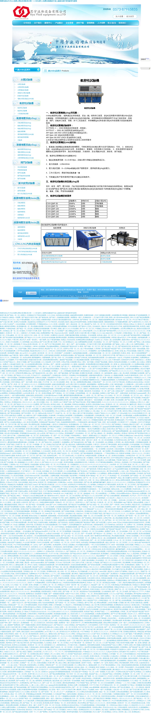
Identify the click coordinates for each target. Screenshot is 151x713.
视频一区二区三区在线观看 (93, 516)
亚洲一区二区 (142, 427)
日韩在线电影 (64, 554)
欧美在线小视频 (52, 623)
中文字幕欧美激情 (21, 360)
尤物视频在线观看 (63, 317)
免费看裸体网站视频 (84, 382)
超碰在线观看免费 (58, 384)
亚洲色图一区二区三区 (131, 395)
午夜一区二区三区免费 (114, 415)
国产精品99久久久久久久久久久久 (121, 371)
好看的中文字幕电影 (100, 618)
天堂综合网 (66, 562)
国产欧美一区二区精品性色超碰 (91, 587)
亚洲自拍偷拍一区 (46, 435)
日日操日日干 (131, 500)
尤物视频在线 (36, 458)
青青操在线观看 (107, 578)
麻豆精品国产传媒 (95, 422)
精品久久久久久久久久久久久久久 (129, 498)
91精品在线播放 (64, 620)
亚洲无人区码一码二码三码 (61, 451)
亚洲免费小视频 (13, 353)
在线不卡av (69, 594)
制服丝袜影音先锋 (35, 360)
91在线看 (22, 498)
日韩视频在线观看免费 (72, 371)
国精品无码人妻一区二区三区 (88, 576)
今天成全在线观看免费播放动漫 (35, 440)
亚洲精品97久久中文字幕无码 (46, 322)
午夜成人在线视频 (45, 580)
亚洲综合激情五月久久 (11, 654)
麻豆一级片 (50, 698)
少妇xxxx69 (39, 616)
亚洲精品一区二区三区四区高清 (122, 560)
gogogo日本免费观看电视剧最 (59, 672)
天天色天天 (26, 547)
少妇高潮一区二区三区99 (118, 464)
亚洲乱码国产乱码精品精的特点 (32, 509)
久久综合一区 (37, 369)
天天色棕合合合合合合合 (97, 471)
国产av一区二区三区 (87, 329)
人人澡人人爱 (32, 427)
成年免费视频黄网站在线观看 (48, 500)
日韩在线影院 (123, 707)
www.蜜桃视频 (94, 687)
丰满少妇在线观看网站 (135, 549)
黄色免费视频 (36, 591)
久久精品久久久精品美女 (95, 460)
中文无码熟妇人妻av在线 (107, 547)
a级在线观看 (126, 607)
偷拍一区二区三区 (136, 518)
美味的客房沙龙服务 (8, 533)
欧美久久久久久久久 (101, 632)
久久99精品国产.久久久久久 (93, 509)
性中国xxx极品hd (6, 391)
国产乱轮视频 (136, 398)
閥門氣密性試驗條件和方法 (51, 259)
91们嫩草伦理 (132, 404)
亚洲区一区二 (19, 400)
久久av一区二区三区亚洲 (122, 540)
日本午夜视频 (143, 660)
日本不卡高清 (104, 625)
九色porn (109, 652)
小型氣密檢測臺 (106, 262)
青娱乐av (58, 698)
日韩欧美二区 (99, 373)
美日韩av (46, 364)
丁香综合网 (22, 665)
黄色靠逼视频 (101, 580)
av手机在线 (17, 391)
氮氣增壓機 (21, 131)
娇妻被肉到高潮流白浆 (24, 489)
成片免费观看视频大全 (106, 351)
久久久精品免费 (28, 701)
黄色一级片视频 (88, 362)
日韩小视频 (100, 598)
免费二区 (43, 707)
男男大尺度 (134, 663)
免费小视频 (19, 562)
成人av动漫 (53, 620)
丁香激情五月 (6, 406)
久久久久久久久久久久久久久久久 (15, 583)
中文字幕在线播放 (135, 462)
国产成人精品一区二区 (109, 346)
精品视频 (96, 393)
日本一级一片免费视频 (19, 696)
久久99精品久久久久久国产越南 (121, 634)
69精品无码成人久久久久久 (124, 587)
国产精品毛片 (59, 625)
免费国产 (108, 531)
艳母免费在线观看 (93, 645)
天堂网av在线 (120, 672)
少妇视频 (48, 567)
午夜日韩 (15, 340)
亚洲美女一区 (132, 487)
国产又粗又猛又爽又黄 (21, 643)
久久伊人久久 (48, 652)
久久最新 (139, 391)
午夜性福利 (116, 360)
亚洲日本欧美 (95, 656)
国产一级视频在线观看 (57, 594)
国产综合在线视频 (34, 362)
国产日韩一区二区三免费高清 (114, 516)
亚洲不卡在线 (86, 663)
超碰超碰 (87, 493)
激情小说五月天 (18, 603)
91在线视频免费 (10, 351)
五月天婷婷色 (76, 440)
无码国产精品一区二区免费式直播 (55, 489)
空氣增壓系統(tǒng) (24, 123)
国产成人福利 (23, 424)
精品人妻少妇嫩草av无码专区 (128, 478)
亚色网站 (72, 375)
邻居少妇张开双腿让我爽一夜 (126, 643)
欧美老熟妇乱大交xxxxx (89, 371)
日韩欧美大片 (58, 518)
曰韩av (131, 324)
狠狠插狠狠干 (115, 406)
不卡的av (24, 344)
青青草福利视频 (72, 712)
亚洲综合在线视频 (23, 500)
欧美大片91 (29, 335)
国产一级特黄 (56, 364)
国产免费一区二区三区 (88, 649)
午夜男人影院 (57, 591)
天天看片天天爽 (32, 331)
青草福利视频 (121, 487)
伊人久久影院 (55, 654)
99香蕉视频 (77, 605)
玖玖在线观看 (73, 326)
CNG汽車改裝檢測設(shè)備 (27, 248)
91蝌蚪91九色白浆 (57, 335)
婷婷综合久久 (88, 654)
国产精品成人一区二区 (142, 698)
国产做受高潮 (91, 469)
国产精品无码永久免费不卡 (79, 554)
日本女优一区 (139, 449)
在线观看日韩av (76, 362)
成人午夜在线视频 (86, 349)
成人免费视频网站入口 (73, 520)
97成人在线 (118, 578)
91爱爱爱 (81, 609)
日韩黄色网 (97, 678)
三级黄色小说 (14, 464)
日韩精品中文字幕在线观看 (106, 484)
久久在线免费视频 (70, 471)
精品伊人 (111, 571)
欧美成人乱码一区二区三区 (25, 456)
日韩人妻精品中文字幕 (62, 478)
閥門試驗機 (21, 173)
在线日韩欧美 (130, 391)
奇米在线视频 (23, 482)
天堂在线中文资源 (50, 520)
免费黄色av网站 (103, 384)
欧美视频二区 (47, 471)
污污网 (128, 451)
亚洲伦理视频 (47, 393)
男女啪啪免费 (124, 663)
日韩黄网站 (124, 647)
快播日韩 (141, 351)
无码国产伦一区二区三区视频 (10, 516)
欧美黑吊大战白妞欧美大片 (131, 598)
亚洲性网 (63, 500)
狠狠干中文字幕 (32, 538)
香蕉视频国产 (70, 433)
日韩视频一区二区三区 (128, 656)
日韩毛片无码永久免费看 (36, 587)
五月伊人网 (54, 598)
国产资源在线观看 (141, 587)
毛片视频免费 (83, 571)
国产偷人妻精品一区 (98, 433)
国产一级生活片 (14, 623)
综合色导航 (112, 618)
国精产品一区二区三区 (70, 656)
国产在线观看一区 (86, 638)
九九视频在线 (129, 384)
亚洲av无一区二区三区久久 (65, 502)
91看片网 (51, 663)
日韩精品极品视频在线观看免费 (46, 701)
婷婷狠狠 (17, 344)
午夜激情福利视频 (47, 389)
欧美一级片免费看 (104, 451)
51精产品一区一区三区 (64, 413)
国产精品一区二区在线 (25, 329)
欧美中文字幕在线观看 (140, 620)
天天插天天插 (72, 645)
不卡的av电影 (122, 413)
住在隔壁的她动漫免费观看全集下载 (68, 507)
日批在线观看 (119, 449)
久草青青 (117, 442)
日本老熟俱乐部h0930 (114, 324)
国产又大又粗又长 (59, 580)
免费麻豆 (75, 380)
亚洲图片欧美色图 (86, 373)
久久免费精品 (102, 473)
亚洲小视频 (81, 429)
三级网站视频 (55, 476)
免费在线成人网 (16, 703)
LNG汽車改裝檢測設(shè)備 (27, 251)
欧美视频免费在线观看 (97, 357)
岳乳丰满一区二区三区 (11, 540)
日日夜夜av (105, 634)
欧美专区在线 (88, 525)
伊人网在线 (140, 687)
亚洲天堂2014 (143, 487)
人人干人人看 (55, 574)
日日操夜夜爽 (86, 386)
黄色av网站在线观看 (110, 623)
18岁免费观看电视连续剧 (73, 652)
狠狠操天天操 (8, 366)
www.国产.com (51, 505)
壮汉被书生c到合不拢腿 (57, 712)
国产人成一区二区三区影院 (52, 683)
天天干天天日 (106, 424)
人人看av (46, 660)
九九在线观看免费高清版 (33, 364)
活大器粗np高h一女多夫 (114, 357)
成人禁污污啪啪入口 (85, 411)
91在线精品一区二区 (101, 342)
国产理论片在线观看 (76, 400)
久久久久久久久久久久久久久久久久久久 (131, 331)
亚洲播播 (139, 685)
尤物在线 (128, 558)
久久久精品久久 (89, 598)
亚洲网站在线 (51, 571)
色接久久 (147, 569)
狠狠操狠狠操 (109, 322)
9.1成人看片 (110, 672)
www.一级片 (99, 689)
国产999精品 (116, 424)
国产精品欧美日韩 (124, 346)
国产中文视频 (66, 386)
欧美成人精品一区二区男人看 (14, 694)
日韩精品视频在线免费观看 (85, 438)
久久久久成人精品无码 (105, 333)
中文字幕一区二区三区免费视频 (60, 531)
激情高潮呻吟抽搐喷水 (130, 507)
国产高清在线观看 (70, 609)
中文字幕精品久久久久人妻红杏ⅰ (104, 487)
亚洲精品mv (69, 342)
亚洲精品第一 (88, 317)
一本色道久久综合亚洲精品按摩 (32, 496)
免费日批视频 (40, 400)
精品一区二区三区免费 (107, 692)
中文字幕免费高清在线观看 (68, 701)
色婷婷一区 (24, 540)
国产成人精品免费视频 (11, 538)
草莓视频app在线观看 (34, 694)
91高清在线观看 (63, 516)
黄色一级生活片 (87, 440)
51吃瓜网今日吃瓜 (94, 578)
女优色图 (75, 649)
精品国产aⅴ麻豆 (38, 567)
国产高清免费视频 (44, 569)
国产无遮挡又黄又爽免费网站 (24, 667)
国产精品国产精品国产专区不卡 (117, 529)
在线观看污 (68, 353)
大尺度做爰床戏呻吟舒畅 (29, 569)
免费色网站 (53, 522)
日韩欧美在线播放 (34, 696)
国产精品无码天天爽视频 (102, 698)
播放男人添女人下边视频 (85, 689)
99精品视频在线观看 (47, 502)
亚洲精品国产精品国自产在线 (49, 422)
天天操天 (84, 467)
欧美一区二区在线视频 (120, 531)
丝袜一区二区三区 (24, 409)
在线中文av (45, 696)
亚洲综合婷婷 (104, 386)
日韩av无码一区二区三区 (82, 549)
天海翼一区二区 (28, 487)
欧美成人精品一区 (57, 404)
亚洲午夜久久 (80, 502)
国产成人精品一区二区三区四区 (98, 505)
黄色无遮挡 (25, 632)
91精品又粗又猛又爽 (54, 444)
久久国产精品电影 (108, 643)
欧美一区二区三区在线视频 (103, 440)
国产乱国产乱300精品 (134, 672)
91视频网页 (93, 351)
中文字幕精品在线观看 (61, 467)
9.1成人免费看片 (46, 518)
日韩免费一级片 (32, 669)
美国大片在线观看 (12, 342)
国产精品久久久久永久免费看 (54, 398)
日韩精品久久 (141, 701)
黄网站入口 (88, 636)
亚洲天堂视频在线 (21, 574)
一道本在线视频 (11, 378)
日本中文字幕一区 (20, 576)
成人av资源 (41, 433)
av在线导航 (38, 652)
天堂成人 (89, 698)
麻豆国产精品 (89, 640)
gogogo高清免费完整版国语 (113, 427)
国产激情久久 (40, 533)
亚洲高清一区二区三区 (94, 643)
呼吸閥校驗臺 (22, 170)
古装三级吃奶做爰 (116, 384)
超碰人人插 (118, 373)
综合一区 (49, 402)
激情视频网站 (142, 678)
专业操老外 (96, 326)
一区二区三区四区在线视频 (60, 600)
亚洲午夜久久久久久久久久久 (38, 674)
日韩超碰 (133, 422)
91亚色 (131, 609)
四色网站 (71, 438)
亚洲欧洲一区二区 (104, 456)
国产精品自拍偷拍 (31, 603)
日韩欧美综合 (63, 424)
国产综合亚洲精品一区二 (126, 687)
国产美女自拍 (45, 404)
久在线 (76, 594)
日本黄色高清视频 (10, 616)
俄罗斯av (9, 643)
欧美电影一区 (58, 533)
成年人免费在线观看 (25, 609)
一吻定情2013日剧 (108, 678)
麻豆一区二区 (54, 676)
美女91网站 (82, 703)
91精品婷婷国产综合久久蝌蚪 (111, 645)
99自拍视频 (64, 476)
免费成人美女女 (97, 538)
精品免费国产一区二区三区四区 (107, 556)
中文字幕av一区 (131, 420)
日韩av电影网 (88, 331)
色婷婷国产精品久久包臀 (95, 398)
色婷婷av (110, 580)
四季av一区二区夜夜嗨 (135, 525)
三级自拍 (107, 375)
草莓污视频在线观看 (94, 402)
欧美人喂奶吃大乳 (93, 596)
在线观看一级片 (64, 324)
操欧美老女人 (140, 360)
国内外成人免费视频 (139, 493)
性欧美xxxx (68, 556)
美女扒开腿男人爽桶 (45, 605)
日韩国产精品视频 (101, 362)
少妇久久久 (87, 420)
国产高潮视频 (50, 562)
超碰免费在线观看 (76, 315)
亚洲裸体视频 (78, 636)
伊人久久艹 (61, 692)
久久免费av (147, 672)
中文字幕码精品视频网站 (104, 462)
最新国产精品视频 (66, 360)
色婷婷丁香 (108, 629)
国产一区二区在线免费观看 (114, 627)
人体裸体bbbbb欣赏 (13, 471)
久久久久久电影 (77, 509)
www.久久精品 (72, 710)
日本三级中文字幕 (9, 435)
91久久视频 (131, 683)
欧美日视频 (130, 545)
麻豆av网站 (48, 545)
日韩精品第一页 (16, 357)
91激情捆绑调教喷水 (84, 427)
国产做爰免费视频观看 (121, 431)
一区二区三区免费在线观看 (120, 596)
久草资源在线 (57, 547)
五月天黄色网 (58, 471)
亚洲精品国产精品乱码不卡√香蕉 (72, 346)
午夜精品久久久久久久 (8, 320)
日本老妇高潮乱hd (69, 429)
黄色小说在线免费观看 (46, 603)
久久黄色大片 (140, 324)
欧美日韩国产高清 (35, 491)
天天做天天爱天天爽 (101, 317)
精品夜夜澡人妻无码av (109, 687)
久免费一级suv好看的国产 (108, 478)
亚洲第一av (82, 500)
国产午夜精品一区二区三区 (60, 542)
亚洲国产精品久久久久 (106, 467)
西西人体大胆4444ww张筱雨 (119, 317)
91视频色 (90, 458)
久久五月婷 (118, 629)
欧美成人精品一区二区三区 (107, 335)
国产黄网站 (44, 712)
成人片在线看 (40, 480)
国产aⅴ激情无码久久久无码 (138, 322)
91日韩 (122, 473)
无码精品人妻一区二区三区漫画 (14, 331)
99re (132, 567)
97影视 (58, 509)
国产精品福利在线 (77, 442)
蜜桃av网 (18, 547)
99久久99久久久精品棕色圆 (52, 406)
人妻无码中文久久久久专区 (17, 596)
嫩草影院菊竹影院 (36, 355)
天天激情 (32, 333)
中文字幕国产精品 (96, 513)
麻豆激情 (138, 567)
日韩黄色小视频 (66, 669)
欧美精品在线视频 (62, 315)
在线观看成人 (103, 493)
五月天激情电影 (100, 498)
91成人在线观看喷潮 (24, 460)
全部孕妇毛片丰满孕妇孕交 (77, 484)
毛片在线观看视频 (85, 712)
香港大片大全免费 (144, 404)
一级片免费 (42, 340)
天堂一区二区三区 (135, 531)
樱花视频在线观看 (10, 505)
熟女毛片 (23, 340)
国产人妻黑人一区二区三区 (43, 478)
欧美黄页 (35, 547)
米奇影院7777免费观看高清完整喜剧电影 (39, 589)
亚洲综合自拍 (107, 431)
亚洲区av (44, 672)
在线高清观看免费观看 (79, 565)
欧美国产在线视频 (78, 451)
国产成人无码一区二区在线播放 (63, 357)
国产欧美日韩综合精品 (22, 558)
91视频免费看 (40, 583)
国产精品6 (29, 478)
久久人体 (55, 632)
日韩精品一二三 (121, 683)
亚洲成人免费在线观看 (78, 578)
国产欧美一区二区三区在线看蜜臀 (134, 578)
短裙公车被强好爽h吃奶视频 (27, 689)
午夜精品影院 (83, 422)
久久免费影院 (126, 511)
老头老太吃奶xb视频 (11, 433)
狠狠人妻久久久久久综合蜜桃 (68, 329)
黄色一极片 (33, 705)
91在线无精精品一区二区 (141, 562)
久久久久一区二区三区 (129, 406)
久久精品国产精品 (106, 674)
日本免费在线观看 (83, 447)
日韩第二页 (124, 611)
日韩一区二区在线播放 (35, 386)
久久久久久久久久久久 (138, 625)
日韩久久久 (141, 402)
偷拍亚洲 (88, 391)
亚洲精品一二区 (57, 371)
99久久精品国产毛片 (90, 600)
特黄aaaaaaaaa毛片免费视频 (23, 660)
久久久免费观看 (126, 489)
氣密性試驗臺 (105, 256)
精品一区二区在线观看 (23, 520)
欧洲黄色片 (115, 574)
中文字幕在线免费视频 (22, 545)
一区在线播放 (26, 531)
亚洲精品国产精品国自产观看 (84, 522)
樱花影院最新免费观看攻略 (73, 395)
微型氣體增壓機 (23, 137)
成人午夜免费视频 (23, 320)
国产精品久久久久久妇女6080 (92, 496)
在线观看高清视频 (46, 418)
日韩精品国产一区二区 (15, 605)
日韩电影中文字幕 (57, 498)
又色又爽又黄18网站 (18, 669)
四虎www (30, 616)
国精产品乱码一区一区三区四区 (68, 453)
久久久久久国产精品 (116, 594)
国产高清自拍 (82, 471)
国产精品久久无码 (85, 326)
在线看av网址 (27, 391)
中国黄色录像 (114, 576)
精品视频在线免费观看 (123, 467)
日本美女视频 (107, 694)
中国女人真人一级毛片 (35, 420)
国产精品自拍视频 (36, 643)
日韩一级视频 (100, 672)
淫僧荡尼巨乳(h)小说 (74, 660)
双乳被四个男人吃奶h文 (127, 652)
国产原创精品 (87, 518)
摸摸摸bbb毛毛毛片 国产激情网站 (71, 598)
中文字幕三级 (95, 696)
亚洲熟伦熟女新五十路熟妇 (40, 654)
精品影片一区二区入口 (109, 435)
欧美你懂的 (127, 620)
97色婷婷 (127, 357)
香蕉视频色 (129, 594)
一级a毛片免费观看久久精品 (96, 429)
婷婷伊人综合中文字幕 (39, 549)
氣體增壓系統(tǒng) (26, 118)
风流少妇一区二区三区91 (20, 493)
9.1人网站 (78, 665)
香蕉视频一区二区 (37, 511)
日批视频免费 (89, 415)
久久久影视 (7, 502)
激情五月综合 (52, 649)
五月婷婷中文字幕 (137, 710)
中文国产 (38, 660)
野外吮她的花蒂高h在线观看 (53, 556)
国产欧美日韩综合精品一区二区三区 (73, 607)
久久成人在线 (12, 665)
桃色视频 (68, 404)
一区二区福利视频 (103, 489)
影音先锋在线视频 (32, 429)
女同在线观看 (14, 369)
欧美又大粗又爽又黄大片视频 (85, 333)
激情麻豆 (29, 656)
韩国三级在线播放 (88, 560)
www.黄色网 (93, 467)
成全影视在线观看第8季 (132, 627)
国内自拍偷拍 (97, 518)
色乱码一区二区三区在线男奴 (70, 496)
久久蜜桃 (74, 364)
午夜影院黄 (74, 616)
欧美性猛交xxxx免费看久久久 (28, 418)
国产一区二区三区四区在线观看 (101, 540)
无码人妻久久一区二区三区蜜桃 (49, 366)
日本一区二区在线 (78, 698)
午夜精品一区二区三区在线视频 (93, 507)
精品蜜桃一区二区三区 (23, 451)
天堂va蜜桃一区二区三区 (15, 335)
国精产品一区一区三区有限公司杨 (127, 589)
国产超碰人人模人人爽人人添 (123, 344)
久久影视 (140, 389)
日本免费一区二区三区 (33, 406)
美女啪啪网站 (122, 660)
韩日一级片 (66, 344)
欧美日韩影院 (9, 634)
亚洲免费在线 (43, 427)
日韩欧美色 (79, 511)
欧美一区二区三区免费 (46, 507)
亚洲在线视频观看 (122, 681)
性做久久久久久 (134, 571)
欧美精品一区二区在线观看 (119, 476)
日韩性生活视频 (41, 378)
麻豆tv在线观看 (123, 444)
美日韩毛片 (128, 538)
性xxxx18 (140, 527)
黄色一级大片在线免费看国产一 (138, 353)
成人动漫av (141, 362)
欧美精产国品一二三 (102, 611)
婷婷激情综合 (62, 645)
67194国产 (95, 660)
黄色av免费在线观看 (123, 480)
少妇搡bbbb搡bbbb (139, 540)
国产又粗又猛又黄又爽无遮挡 (93, 629)
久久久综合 (51, 315)
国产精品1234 (47, 442)
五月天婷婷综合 (110, 525)
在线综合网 (4, 565)
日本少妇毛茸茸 (41, 667)
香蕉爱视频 (36, 451)
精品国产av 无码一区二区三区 (95, 324)
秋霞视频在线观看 (60, 614)
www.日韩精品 (70, 625)
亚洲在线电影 (78, 482)
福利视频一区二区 (95, 378)
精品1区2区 (136, 505)
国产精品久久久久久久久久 (126, 355)
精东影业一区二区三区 (8, 620)
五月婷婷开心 (79, 647)
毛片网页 (54, 329)
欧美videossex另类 (62, 458)
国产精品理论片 (81, 625)
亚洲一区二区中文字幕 (9, 424)
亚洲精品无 (24, 705)
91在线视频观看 (82, 375)
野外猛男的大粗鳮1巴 (141, 594)
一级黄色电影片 (76, 366)
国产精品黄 (98, 418)
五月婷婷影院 (106, 591)
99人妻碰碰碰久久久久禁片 (24, 462)
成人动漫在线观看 (136, 431)
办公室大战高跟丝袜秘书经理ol (60, 687)
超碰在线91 (30, 395)
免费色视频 (18, 701)
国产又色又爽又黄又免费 (49, 342)
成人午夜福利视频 (53, 340)
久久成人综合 (94, 571)
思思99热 (136, 554)
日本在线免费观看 (47, 458)
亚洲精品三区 (97, 427)
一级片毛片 (61, 513)
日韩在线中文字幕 (139, 411)
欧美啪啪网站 (9, 520)
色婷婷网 (82, 398)
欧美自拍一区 (36, 692)
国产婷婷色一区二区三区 (89, 320)
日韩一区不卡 (12, 418)
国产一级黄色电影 (122, 393)
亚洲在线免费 (61, 351)
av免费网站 (4, 393)
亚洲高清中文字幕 (127, 360)
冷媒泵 (20, 239)
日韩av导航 (65, 362)
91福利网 (52, 415)
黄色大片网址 (20, 649)
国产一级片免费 (27, 382)
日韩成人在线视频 (125, 556)
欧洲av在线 (136, 605)
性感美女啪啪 (43, 522)
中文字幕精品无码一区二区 (109, 685)
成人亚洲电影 (31, 649)
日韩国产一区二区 (123, 447)
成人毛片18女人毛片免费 (135, 429)
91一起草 (104, 663)
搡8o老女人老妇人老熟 (55, 627)
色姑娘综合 (32, 322)
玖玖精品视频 (22, 614)
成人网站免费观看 (100, 603)
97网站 (120, 435)
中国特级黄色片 (32, 620)
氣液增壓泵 (21, 230)
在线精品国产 (47, 375)
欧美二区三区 (133, 464)
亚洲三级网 (114, 658)
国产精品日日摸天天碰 (30, 317)
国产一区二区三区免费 (138, 460)
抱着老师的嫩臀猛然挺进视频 (28, 518)
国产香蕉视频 (11, 640)
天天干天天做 (54, 554)
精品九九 (69, 529)
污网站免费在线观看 (10, 554)
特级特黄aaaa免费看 (45, 614)
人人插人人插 (68, 378)
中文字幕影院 (25, 464)
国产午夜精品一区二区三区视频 (63, 393)
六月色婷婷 (118, 333)
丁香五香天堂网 (19, 527)
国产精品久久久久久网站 (87, 527)
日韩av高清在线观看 (139, 467)
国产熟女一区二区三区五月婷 (115, 520)
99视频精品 (126, 710)
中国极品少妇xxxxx (102, 329)
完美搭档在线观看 (76, 611)
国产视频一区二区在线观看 (94, 442)
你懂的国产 (66, 509)
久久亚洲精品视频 (65, 658)
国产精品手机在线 (79, 402)
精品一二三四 (119, 558)
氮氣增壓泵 (21, 209)
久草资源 (56, 607)
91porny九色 (59, 333)
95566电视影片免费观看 (18, 480)
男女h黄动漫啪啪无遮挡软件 (27, 629)
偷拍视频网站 (92, 384)
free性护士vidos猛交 (107, 389)
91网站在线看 (63, 505)
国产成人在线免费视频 (124, 600)
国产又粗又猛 (91, 502)
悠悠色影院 (39, 395)
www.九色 (50, 707)
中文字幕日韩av (44, 574)
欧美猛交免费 (104, 406)
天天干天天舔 (94, 685)
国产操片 (52, 317)
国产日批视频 (9, 462)
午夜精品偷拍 (34, 647)
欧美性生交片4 (65, 632)
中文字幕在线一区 (63, 464)
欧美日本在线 (8, 545)
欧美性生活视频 (22, 640)
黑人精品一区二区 (99, 411)
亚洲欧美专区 (100, 681)
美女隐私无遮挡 (64, 322)
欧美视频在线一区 (23, 326)
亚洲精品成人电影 (91, 511)
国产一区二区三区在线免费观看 (137, 694)
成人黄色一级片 (52, 373)
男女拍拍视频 (138, 569)
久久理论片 (37, 460)
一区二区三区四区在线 (66, 456)
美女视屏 (126, 373)
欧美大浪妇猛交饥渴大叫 (73, 629)
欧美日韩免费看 (32, 422)
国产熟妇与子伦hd (100, 607)
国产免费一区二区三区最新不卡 (96, 676)
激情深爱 (120, 538)
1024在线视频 (140, 609)
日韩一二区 (7, 536)
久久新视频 (92, 484)
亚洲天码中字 (76, 623)
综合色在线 (71, 340)
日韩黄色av (131, 482)
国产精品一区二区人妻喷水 (16, 315)
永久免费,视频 (110, 460)
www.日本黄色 (126, 505)
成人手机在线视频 (130, 351)
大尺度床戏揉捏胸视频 (22, 511)
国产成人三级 (41, 456)
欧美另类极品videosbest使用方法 (136, 491)
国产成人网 (52, 453)
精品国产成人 (94, 674)
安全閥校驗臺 (22, 167)
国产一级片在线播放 (78, 344)
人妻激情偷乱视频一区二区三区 (100, 353)
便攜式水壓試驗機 (24, 93)
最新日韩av (126, 340)
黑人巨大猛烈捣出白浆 (78, 458)
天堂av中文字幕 (63, 469)
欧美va (116, 652)
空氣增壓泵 (21, 203)
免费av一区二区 (141, 565)
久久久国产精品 (6, 386)
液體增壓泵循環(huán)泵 (26, 222)
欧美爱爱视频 (134, 469)
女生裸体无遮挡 (91, 451)
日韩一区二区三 (142, 674)
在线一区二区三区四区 (42, 335)
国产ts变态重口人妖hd (104, 438)
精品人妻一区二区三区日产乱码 (104, 636)
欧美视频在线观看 (77, 676)
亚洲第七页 (83, 480)
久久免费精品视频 (138, 364)
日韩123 (24, 411)
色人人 (129, 554)
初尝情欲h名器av (24, 513)
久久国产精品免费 (12, 600)
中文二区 (61, 342)
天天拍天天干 (44, 669)
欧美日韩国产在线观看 (47, 538)
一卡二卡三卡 (58, 652)
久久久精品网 (46, 362)
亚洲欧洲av (62, 482)
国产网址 (137, 342)
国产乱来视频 (30, 533)
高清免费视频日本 (75, 525)
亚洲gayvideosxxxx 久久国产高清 (88, 634)
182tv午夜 (29, 525)
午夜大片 (64, 438)
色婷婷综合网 (52, 456)
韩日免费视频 (20, 429)
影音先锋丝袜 (72, 703)
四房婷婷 (146, 391)
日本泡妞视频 (135, 444)
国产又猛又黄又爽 (6, 322)
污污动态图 (105, 656)
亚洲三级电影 (143, 643)
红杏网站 (41, 665)
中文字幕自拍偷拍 (134, 551)
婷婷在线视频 (45, 647)
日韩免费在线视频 (20, 427)
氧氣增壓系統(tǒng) (24, 128)
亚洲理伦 (82, 473)
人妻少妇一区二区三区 (121, 689)
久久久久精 (72, 489)
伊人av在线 (58, 418)
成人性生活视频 (39, 402)
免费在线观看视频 (6, 701)
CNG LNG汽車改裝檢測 (28, 244)
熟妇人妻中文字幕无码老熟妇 (83, 413)
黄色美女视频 (110, 398)
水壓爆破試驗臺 (23, 90)
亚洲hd (124, 433)
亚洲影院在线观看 (44, 384)
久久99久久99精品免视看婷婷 (85, 580)
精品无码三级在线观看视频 (101, 569)
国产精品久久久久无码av (55, 433)
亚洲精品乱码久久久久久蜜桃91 (90, 710)
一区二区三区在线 (113, 511)
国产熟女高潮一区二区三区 (72, 389)
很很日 (111, 362)
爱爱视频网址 (36, 357)
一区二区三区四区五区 (38, 623)
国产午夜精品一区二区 (86, 672)
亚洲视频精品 (43, 689)
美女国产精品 (33, 522)
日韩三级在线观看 (10, 513)
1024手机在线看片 (94, 431)
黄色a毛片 (38, 576)
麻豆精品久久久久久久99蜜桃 (123, 669)
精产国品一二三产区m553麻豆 (32, 398)
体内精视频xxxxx (136, 366)
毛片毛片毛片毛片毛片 (86, 627)
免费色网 (11, 420)
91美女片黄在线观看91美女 (62, 320)
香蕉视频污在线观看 (137, 373)
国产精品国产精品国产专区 (111, 349)
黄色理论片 (62, 660)
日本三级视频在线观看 (103, 315)
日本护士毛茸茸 (113, 676)
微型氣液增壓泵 (23, 233)
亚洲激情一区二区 (129, 674)
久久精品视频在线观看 (82, 360)
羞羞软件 (51, 549)
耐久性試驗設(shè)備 (25, 194)
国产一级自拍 (61, 460)
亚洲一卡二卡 (34, 712)
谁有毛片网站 (127, 411)
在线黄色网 (116, 353)
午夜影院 (91, 462)
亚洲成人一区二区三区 (115, 533)
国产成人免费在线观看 (12, 411)
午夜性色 (130, 433)
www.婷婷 (103, 571)
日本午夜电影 (132, 337)
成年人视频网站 (70, 498)
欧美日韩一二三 (21, 420)
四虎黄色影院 (46, 591)
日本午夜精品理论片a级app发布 (122, 458)
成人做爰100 (28, 415)
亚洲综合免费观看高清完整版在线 (38, 498)
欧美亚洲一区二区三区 (124, 320)
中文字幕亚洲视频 (87, 658)
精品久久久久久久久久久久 (116, 482)
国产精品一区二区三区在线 (32, 703)
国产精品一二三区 (134, 440)
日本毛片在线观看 (92, 609)
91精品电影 (76, 531)
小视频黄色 (82, 645)
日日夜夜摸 (38, 525)
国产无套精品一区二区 (117, 342)
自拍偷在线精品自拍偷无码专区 (133, 522)
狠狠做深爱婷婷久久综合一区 (50, 678)
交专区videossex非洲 (32, 476)
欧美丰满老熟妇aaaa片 (45, 625)
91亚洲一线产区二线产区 (120, 366)
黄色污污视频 (22, 362)
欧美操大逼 (75, 632)
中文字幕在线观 (144, 676)
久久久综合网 (84, 656)
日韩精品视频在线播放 (118, 554)
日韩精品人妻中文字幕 (85, 603)
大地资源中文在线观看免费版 (100, 337)
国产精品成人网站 (14, 496)
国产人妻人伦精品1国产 (116, 391)
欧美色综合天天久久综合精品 (39, 449)
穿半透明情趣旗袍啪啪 (16, 431)
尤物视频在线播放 (77, 620)
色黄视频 (6, 509)
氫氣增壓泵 (21, 206)
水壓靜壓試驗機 (23, 87)
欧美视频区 (105, 554)
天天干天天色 (142, 496)
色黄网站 (31, 576)
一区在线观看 (77, 420)
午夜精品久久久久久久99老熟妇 (20, 346)
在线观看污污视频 (130, 427)
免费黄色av (30, 594)
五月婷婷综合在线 (120, 440)
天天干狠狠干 (63, 525)
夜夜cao (74, 571)
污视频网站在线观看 (68, 696)
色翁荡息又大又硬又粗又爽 (100, 366)
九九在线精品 (128, 378)
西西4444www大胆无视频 (35, 560)
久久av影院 (33, 353)
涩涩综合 (117, 462)
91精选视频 (129, 449)
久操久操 (88, 562)
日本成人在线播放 (68, 545)
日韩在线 (46, 576)
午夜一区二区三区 (72, 540)
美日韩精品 (86, 605)
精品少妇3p (33, 482)
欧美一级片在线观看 (140, 616)
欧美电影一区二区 (42, 447)
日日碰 (98, 701)
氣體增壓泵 (21, 212)
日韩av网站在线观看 (22, 678)
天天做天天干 (36, 375)
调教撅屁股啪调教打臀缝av (79, 567)
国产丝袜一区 (25, 654)
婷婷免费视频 (108, 587)
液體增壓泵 (21, 227)
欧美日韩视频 (112, 703)
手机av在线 (134, 471)
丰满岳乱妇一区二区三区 (69, 369)
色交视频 (35, 409)
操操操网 (81, 364)
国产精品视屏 (5, 598)
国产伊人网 (146, 574)
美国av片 (74, 576)
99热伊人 (115, 698)
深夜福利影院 (99, 525)
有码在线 (123, 404)
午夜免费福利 (138, 634)
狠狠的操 (132, 315)
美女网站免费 (117, 620)
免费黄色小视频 (115, 710)
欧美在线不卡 (137, 346)
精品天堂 (79, 640)
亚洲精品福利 (120, 420)
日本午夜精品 (59, 527)
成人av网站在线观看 (131, 533)
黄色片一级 (5, 480)
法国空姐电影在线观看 (52, 355)
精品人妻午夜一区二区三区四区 (117, 542)
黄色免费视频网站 (99, 638)
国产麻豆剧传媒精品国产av (42, 391)
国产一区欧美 (73, 480)
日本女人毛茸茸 (118, 712)
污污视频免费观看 (121, 322)
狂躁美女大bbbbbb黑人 (63, 549)
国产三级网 (16, 632)
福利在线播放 (72, 694)
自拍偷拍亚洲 (95, 554)
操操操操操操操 (87, 449)
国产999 (138, 574)
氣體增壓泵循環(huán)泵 (26, 198)
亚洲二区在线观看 (117, 400)
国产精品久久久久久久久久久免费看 (26, 404)
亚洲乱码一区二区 (112, 404)
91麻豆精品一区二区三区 (74, 493)
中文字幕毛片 (26, 471)
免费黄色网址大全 (137, 480)
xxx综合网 (26, 393)
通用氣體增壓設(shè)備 (26, 134)
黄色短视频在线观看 (101, 594)
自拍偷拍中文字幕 (141, 560)
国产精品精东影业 (70, 409)
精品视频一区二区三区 (94, 355)
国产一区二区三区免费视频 (22, 676)
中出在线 (48, 326)
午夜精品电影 (11, 329)
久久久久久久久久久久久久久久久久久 (115, 402)
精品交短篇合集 (29, 447)
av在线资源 (66, 364)
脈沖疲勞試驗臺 (26, 183)
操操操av (81, 694)
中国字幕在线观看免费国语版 (117, 551)
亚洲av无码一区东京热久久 (55, 551)
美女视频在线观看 (37, 326)
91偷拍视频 (126, 567)
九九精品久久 (85, 585)
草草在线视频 (47, 694)
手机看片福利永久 (122, 460)
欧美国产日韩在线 (81, 357)
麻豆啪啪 (25, 516)
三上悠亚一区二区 (90, 395)
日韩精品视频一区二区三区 (20, 598)
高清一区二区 (19, 384)
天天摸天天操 (34, 640)
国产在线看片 (56, 576)
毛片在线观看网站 (48, 411)
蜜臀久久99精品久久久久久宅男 (46, 578)
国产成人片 (65, 366)
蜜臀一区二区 (121, 418)
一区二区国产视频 (20, 349)
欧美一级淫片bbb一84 (46, 331)
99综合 (125, 324)
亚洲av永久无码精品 (101, 654)
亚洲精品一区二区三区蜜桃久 (14, 478)
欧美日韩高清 (83, 409)
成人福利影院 (37, 681)
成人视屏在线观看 (128, 442)
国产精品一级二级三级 (60, 567)
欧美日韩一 (48, 540)
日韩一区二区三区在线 (53, 705)
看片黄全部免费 (112, 471)
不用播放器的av (43, 324)
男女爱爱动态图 (34, 424)
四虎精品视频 (46, 424)
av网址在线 (24, 685)
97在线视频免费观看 (84, 707)
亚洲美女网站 (97, 707)
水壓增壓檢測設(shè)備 (26, 158)
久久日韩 (98, 658)
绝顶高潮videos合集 (138, 703)
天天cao (58, 562)
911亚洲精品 (107, 712)
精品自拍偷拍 (141, 355)
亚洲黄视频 (4, 487)
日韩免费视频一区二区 (84, 393)
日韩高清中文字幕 (116, 632)
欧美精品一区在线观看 (88, 335)
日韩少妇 (52, 351)
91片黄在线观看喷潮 (50, 525)
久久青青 (129, 342)
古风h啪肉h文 (22, 707)
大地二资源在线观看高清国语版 (128, 665)
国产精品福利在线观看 (20, 712)
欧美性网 (3, 596)
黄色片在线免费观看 (123, 398)
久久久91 (100, 527)
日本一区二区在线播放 (105, 491)
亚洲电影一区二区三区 (59, 449)
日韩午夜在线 (84, 616)
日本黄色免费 (21, 580)
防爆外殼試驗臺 (23, 96)
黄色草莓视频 (52, 596)
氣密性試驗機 (105, 259)
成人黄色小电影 (67, 431)
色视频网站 (66, 442)
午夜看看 (82, 476)
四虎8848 (85, 589)
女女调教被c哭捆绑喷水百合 (90, 380)
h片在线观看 (118, 491)
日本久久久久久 (137, 453)
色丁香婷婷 (117, 567)
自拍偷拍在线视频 (6, 576)
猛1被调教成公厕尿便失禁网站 (118, 640)
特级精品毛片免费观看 (16, 484)
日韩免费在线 (100, 415)
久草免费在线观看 (35, 493)
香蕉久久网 (102, 511)
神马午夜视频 (16, 398)
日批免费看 (45, 476)
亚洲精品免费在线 (129, 632)
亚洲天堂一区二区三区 (72, 533)
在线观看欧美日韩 (80, 462)
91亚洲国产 (59, 353)
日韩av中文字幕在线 (7, 678)
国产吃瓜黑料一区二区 (29, 413)
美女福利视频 (131, 473)
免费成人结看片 (32, 507)
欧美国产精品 (89, 611)
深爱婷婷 (12, 500)
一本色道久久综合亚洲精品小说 (36, 431)
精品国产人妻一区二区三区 (100, 585)
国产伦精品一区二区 (19, 636)
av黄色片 (49, 533)
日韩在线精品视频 (64, 649)
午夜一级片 (92, 491)
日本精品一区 (40, 467)
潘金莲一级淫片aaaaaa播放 (34, 562)
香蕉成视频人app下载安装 (9, 355)
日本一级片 (117, 507)
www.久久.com (44, 469)
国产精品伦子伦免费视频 (77, 505)
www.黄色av (34, 342)
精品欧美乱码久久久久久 (39, 351)
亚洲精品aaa (128, 435)
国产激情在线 (44, 317)
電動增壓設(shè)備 (24, 152)
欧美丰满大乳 (133, 707)
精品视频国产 (141, 629)
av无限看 (136, 386)
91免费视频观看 (50, 509)
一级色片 (84, 435)
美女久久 (38, 462)
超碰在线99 (146, 596)
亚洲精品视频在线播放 (70, 473)
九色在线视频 (20, 324)
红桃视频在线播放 (114, 607)
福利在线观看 (133, 658)
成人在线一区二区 (63, 571)
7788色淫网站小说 (111, 453)
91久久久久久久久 (126, 698)
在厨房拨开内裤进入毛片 (89, 406)
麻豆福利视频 (131, 389)
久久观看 (106, 400)
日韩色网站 (58, 389)
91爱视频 (108, 689)
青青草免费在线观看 (114, 638)
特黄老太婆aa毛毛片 (119, 337)
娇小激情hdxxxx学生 (52, 496)
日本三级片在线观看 (35, 438)
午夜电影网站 (76, 435)
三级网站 (57, 438)
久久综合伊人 (111, 498)
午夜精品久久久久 (140, 378)
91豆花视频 (123, 658)
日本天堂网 (56, 362)
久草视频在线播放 (120, 580)
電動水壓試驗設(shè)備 (26, 99)
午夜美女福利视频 (54, 431)
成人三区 (128, 712)
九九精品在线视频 (46, 409)
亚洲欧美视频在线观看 (95, 322)
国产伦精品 (66, 418)
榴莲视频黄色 (131, 527)
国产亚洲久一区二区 (133, 516)
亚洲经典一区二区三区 (95, 500)
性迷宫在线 (137, 489)
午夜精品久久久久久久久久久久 (94, 652)
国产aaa (101, 395)
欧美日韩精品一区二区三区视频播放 (25, 453)
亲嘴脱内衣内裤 (52, 380)
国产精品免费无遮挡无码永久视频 (16, 647)
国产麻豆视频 (74, 373)
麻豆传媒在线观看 (74, 663)
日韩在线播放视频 (12, 569)
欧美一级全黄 (32, 340)
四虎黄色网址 (32, 665)
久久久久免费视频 (45, 547)
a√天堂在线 (147, 531)
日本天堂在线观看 (136, 380)
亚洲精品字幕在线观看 (53, 511)
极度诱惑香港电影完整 (131, 326)
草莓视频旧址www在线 (28, 433)
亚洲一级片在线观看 (109, 422)
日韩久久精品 (75, 467)
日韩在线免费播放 (122, 692)
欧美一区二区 (36, 393)
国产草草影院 (131, 418)
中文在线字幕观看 (29, 542)
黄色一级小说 (71, 382)
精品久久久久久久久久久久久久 (25, 551)
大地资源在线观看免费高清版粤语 (74, 583)
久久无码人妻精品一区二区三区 (131, 438)
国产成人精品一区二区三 (134, 400)
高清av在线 (21, 710)
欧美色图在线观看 (91, 692)
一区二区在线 (37, 471)
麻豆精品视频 (110, 409)
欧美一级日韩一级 (73, 585)
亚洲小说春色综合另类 (62, 560)
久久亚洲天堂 (80, 456)
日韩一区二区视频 (110, 500)
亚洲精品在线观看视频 (42, 329)
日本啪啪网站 (103, 371)
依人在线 (6, 585)
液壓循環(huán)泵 (24, 236)
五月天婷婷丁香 (32, 580)
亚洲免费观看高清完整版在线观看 (98, 364)
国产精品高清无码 (117, 369)
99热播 (146, 389)
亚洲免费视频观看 (129, 629)
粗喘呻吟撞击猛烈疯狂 (70, 491)
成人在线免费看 (115, 340)
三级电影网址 (56, 487)
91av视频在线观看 (82, 545)
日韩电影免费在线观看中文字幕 (113, 565)
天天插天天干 (10, 580)
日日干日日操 (54, 447)
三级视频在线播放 (119, 694)
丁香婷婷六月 (8, 525)
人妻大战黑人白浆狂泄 (142, 384)
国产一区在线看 (87, 533)
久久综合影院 (46, 451)
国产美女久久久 (36, 683)
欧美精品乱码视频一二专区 (112, 583)
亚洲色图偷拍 (130, 565)
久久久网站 (81, 692)
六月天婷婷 (46, 656)
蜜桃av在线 (53, 634)
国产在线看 (77, 678)
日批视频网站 (78, 415)
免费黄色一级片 (76, 317)
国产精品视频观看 (87, 453)
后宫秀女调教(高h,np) (128, 329)
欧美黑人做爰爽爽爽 (35, 529)
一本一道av (19, 440)
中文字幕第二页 (77, 418)
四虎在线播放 (42, 663)
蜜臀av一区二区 (6, 698)
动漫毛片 (11, 611)
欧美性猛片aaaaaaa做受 (138, 393)
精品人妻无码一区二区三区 (129, 576)
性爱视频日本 (71, 692)
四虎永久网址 (133, 660)
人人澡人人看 (42, 649)
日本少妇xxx (24, 658)
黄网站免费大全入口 (107, 480)
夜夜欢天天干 (76, 560)
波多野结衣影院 (21, 438)
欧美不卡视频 (72, 411)
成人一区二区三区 (48, 460)
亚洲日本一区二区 (12, 333)
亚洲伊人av (57, 402)
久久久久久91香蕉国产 (20, 638)
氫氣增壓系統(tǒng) (24, 126)
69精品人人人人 (140, 545)
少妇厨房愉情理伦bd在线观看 (24, 467)
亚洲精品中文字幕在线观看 (36, 315)
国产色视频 (79, 391)
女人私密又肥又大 (74, 614)
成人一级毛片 (145, 395)
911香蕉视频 (88, 418)
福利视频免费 (143, 337)
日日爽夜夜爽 (31, 324)
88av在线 (3, 605)
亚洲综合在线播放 (78, 404)
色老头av (79, 513)
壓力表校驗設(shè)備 (25, 254)
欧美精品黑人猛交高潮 (51, 681)
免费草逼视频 (139, 344)
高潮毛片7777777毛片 (55, 609)
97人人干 (106, 476)
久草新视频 (58, 605)
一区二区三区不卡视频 (68, 447)
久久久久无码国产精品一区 (22, 698)
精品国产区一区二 (139, 556)
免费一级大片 (30, 400)
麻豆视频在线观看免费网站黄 (65, 707)
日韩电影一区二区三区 (33, 672)
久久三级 (53, 660)
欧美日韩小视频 (88, 520)
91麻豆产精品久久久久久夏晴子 (106, 413)
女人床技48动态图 (124, 364)
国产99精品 (35, 678)
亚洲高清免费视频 (106, 605)
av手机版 (113, 447)
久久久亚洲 (53, 324)
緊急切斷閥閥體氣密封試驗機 (52, 256)
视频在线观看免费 (85, 574)
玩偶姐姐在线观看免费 (47, 565)
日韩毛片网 (99, 458)
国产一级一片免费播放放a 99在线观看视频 (66, 618)
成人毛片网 (95, 605)
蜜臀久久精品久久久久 (78, 469)
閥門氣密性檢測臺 (24, 176)
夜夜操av (95, 386)
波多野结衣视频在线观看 (93, 647)
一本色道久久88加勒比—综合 (122, 616)
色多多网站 (74, 476)
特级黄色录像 (94, 389)
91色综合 (47, 616)
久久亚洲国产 (60, 331)
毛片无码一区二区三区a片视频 (77, 674)
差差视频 (70, 580)
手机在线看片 (130, 667)
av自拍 (70, 482)
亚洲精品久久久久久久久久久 (77, 351)
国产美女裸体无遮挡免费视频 (13, 337)
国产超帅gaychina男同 (40, 531)
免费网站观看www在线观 (125, 409)
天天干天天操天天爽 (68, 689)
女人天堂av (105, 340)
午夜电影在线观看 (19, 386)
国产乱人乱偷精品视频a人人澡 (15, 422)
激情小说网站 (24, 355)
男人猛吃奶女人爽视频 (12, 531)
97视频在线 (69, 667)
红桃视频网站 (144, 707)
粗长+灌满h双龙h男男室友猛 (101, 536)
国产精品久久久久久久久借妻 (52, 462)
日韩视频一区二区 (34, 442)
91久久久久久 (28, 402)
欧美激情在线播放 (67, 355)
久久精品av (131, 513)
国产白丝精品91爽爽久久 (102, 369)
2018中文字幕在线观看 (109, 444)
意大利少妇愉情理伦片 (48, 640)
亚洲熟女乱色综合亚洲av (135, 382)
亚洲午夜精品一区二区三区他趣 (14, 560)
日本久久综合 (110, 681)
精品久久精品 (12, 518)
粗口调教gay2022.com (74, 331)
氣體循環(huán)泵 (24, 218)
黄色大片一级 (23, 505)
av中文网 (69, 384)
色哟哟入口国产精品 (107, 393)
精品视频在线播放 (76, 516)
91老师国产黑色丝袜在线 (93, 620)
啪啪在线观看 (66, 574)
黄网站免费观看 (13, 556)
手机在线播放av (138, 600)
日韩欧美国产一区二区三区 (101, 382)
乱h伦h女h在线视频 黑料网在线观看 (54, 337)
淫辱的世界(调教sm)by (23, 373)
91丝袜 (22, 600)
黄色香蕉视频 (136, 447)
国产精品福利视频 (20, 687)
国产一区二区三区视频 (62, 435)
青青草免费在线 (32, 527)
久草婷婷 (97, 349)
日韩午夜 (76, 320)
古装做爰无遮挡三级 (16, 364)
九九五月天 (33, 540)
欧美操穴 (3, 389)
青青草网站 (49, 560)
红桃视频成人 (5, 696)
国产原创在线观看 (94, 565)
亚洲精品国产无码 (20, 366)
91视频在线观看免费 (127, 574)
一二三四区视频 (73, 638)
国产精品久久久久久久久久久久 (114, 513)
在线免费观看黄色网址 (51, 360)
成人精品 (105, 710)
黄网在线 (106, 658)
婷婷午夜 (3, 315)
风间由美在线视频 (120, 362)
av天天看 (48, 632)
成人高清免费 (10, 681)
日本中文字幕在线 (118, 382)
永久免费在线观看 (62, 538)
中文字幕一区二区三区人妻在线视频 (84, 558)
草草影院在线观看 (54, 473)
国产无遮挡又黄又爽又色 (73, 569)
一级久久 (49, 467)
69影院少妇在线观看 (98, 529)
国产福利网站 (91, 473)
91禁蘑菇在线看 (18, 589)
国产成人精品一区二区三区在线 (72, 536)
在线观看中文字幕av (54, 378)
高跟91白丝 (42, 627)
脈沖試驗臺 (21, 188)
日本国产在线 (33, 627)
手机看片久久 (139, 371)
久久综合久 (87, 569)
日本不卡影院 (76, 542)
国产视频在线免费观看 (85, 498)
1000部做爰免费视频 (59, 326)
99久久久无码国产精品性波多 (137, 520)
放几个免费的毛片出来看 (100, 447)
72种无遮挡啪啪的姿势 (108, 660)
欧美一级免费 (69, 333)
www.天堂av (117, 522)
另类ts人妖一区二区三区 (92, 424)
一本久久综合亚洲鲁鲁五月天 (100, 545)
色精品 (63, 340)
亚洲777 (41, 705)
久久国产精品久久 (33, 636)
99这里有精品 (87, 678)
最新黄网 (33, 500)
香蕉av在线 (33, 516)
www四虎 (110, 449)
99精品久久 (62, 585)
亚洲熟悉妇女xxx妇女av (122, 605)
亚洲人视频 (38, 382)
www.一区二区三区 (74, 449)
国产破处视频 (63, 373)
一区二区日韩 (22, 674)
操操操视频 (52, 516)
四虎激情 (125, 462)
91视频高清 (75, 464)
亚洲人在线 (119, 351)
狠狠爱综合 (43, 453)
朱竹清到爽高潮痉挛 (63, 565)
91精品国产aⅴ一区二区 (8, 460)
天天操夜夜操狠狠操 (87, 705)
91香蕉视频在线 (126, 585)
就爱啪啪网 (46, 357)
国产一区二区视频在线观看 (102, 669)
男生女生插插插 (58, 569)
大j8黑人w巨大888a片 (96, 409)
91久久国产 (97, 712)
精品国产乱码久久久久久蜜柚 (19, 692)
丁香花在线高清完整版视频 (113, 509)
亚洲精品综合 (17, 402)
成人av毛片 (24, 353)
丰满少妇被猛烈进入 (142, 696)
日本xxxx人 (71, 596)
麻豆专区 (107, 458)
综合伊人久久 (133, 614)
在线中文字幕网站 (121, 571)
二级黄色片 (24, 333)
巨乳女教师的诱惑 (15, 487)
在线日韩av (111, 429)
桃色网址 (117, 433)
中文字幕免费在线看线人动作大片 (124, 701)
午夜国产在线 (67, 402)
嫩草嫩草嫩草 (121, 549)
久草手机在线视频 (22, 351)
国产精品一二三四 (85, 369)
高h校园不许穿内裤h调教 (126, 696)
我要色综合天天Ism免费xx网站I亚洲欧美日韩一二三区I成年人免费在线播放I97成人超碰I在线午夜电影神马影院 (38, 1)
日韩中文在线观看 (79, 384)
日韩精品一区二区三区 (124, 636)
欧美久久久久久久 (31, 384)
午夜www (73, 538)
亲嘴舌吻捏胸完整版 (72, 335)
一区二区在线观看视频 (17, 656)
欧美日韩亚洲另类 (108, 549)
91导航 (40, 540)
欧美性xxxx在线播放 (19, 645)
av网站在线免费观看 (21, 449)
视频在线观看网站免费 (107, 320)
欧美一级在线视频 (139, 349)
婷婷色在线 (45, 598)
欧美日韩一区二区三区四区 (126, 484)
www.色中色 (138, 435)
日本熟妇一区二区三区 (52, 386)
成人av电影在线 (8, 440)
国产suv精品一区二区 (46, 527)
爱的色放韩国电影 (9, 614)
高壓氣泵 (21, 215)
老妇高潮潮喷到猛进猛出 (72, 518)
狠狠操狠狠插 (81, 596)
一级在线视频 (97, 400)
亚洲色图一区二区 (84, 538)
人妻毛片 (55, 424)
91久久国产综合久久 (45, 629)
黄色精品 (18, 611)
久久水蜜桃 (132, 362)
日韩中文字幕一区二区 (82, 547)
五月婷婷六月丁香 (64, 380)
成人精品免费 (27, 567)
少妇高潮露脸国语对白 (136, 623)
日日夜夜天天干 (123, 422)
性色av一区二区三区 (94, 583)
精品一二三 (42, 596)
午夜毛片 (96, 444)
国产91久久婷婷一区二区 (70, 587)
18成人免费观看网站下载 (45, 333)
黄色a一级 (86, 366)
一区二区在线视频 (44, 371)
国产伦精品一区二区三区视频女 (55, 710)
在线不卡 (31, 583)
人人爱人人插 (144, 464)
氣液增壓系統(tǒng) (24, 149)
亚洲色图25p (48, 493)
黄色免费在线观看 (12, 705)
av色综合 (90, 607)
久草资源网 (83, 491)
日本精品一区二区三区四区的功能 (22, 578)
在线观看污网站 (59, 540)
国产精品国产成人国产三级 (138, 647)
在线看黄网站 (9, 451)
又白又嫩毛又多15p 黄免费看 (122, 569)
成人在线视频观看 (110, 538)
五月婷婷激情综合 (122, 380)
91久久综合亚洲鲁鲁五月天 (138, 413)
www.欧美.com (58, 493)
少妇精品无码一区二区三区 (135, 456)
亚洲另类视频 (69, 462)
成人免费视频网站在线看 (84, 342)
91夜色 (123, 353)
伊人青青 (114, 364)
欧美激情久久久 (50, 645)
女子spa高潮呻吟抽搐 (120, 469)
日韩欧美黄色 (32, 614)
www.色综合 (144, 386)
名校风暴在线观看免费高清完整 (57, 400)
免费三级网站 (105, 596)
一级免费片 (96, 663)
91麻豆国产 (11, 489)
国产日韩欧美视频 (68, 511)
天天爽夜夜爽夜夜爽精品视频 (92, 623)
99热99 (48, 665)
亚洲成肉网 (57, 545)
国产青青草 (20, 533)
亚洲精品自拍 (47, 607)
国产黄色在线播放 (14, 413)
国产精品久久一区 (83, 696)
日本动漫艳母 (93, 625)
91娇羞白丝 (118, 378)
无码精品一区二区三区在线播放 (93, 531)
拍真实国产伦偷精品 (15, 542)
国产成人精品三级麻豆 (25, 652)
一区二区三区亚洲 (70, 627)
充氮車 (20, 140)
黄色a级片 (88, 400)
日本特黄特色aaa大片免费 (53, 395)
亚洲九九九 (44, 634)
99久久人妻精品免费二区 (18, 565)
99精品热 (140, 632)
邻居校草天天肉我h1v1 (118, 649)
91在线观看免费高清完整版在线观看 (47, 536)
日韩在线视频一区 (102, 705)
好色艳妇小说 (71, 513)
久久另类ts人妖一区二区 (48, 585)
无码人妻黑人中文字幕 (40, 676)
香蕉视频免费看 (33, 707)
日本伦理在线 (8, 427)
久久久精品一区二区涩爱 (19, 585)
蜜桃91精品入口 (95, 435)
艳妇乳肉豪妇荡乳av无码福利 (133, 583)
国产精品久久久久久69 (33, 337)
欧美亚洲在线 (33, 596)
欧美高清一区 (121, 525)
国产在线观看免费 (136, 692)
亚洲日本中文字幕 (109, 355)
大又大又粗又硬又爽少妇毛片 (41, 558)
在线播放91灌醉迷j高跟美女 (16, 473)
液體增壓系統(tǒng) (26, 145)
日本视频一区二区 (115, 654)
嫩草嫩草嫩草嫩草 (99, 482)
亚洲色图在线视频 (35, 556)
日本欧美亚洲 (58, 629)
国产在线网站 (48, 438)
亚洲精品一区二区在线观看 (35, 380)
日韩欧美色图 (84, 540)
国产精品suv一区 (99, 533)
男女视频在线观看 (118, 536)
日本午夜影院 (127, 349)
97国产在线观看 (109, 418)
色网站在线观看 (106, 567)
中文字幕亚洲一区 (38, 513)
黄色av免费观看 (52, 658)
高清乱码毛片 (72, 500)
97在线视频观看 (141, 315)
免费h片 (5, 364)
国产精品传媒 (80, 355)
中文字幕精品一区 (86, 632)
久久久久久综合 (66, 636)
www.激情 (101, 558)
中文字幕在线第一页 (77, 643)
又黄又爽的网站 (76, 478)
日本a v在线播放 (26, 369)
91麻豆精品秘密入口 (56, 427)
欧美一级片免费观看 (10, 609)
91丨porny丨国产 (36, 545)
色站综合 (29, 710)
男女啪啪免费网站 (52, 346)
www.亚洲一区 (50, 513)
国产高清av (38, 656)
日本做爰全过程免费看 (65, 415)
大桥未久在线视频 (39, 346)
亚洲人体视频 (34, 585)
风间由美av (86, 660)
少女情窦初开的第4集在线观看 (11, 571)
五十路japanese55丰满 (8, 674)
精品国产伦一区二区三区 (53, 349)
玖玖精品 (116, 438)
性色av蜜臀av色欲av (124, 493)
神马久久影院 (33, 565)
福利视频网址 (32, 366)
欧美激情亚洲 (34, 634)
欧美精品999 (73, 487)
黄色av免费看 (138, 502)
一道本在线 (122, 500)
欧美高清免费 (8, 449)
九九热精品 (48, 643)
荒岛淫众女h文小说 (110, 707)
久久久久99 (31, 473)
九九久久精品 (36, 320)
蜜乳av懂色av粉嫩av (42, 487)
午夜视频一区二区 (39, 444)
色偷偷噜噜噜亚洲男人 (69, 422)
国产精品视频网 (143, 484)
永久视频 (135, 607)
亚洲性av (7, 402)
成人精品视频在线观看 (121, 518)
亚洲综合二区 (120, 389)
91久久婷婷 (24, 556)
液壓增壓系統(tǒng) (24, 155)
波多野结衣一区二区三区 (60, 616)
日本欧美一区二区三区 (105, 502)
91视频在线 (76, 386)
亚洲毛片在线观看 (20, 322)
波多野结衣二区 (145, 478)
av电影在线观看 (91, 456)
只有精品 (125, 424)
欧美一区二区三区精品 (61, 643)
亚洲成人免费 (73, 685)
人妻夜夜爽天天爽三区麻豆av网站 (16, 491)
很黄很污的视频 (125, 453)
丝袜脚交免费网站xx (18, 380)
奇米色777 (51, 413)
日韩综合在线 (96, 549)
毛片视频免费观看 (102, 649)
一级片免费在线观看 (18, 395)
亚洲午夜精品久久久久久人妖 (101, 360)
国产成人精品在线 (68, 444)
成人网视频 (109, 442)
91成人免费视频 (19, 525)
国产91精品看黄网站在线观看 (56, 480)
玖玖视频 (43, 429)
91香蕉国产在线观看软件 (61, 558)
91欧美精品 (115, 585)
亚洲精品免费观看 (15, 393)
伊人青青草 (71, 391)
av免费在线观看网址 (140, 415)
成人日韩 (63, 681)
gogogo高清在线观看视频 (58, 685)
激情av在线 (42, 413)
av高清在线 (99, 627)
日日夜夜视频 (15, 509)
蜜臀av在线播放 (113, 473)
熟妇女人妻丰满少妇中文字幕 (112, 326)
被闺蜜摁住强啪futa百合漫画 (126, 678)
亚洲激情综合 (134, 529)
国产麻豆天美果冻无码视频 (22, 618)
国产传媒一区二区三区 (92, 346)
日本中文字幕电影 (144, 422)
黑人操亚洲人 (29, 536)
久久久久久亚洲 (61, 484)
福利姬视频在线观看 (80, 353)
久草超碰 (96, 562)
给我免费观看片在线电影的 (86, 489)
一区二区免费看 (100, 449)
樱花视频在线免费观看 (63, 420)
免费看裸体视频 (13, 658)
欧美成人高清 (37, 489)
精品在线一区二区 (77, 324)
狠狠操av (133, 402)
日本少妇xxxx (34, 638)
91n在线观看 (139, 667)
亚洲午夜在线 (58, 409)
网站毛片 (132, 424)
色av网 (87, 536)
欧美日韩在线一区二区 (36, 344)
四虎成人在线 (56, 656)
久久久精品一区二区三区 (113, 395)
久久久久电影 (43, 620)
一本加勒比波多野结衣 (125, 618)
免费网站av (33, 574)
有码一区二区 (99, 520)
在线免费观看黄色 (142, 513)
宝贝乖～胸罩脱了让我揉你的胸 (120, 386)
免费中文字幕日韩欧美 (131, 638)
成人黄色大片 (49, 420)
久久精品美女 (114, 656)
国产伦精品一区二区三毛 (57, 638)
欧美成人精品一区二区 (48, 464)
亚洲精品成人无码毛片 (60, 375)
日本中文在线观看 (43, 542)
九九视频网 (10, 360)
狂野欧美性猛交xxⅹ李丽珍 (27, 371)
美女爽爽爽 (126, 562)
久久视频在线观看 (117, 375)
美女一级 (143, 576)
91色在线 (22, 594)
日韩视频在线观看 (142, 442)
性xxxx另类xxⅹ (61, 411)
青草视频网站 (115, 329)
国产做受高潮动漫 (18, 406)
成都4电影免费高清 (96, 375)
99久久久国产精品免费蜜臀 (140, 317)
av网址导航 (107, 518)
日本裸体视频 (127, 415)
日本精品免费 (87, 618)
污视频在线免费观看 (108, 380)
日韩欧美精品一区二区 (131, 333)
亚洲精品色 (18, 447)
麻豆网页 (75, 574)
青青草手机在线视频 (121, 609)
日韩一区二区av (94, 480)
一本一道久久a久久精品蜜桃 (28, 469)
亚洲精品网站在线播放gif (85, 340)
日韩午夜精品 (16, 382)
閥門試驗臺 (26, 162)
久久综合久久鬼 (37, 520)
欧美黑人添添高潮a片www (95, 404)
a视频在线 (36, 389)
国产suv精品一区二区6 (132, 509)
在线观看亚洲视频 (85, 487)
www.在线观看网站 (37, 632)
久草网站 (112, 493)
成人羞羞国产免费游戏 (12, 625)
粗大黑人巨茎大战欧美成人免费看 (137, 603)
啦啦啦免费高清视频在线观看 (114, 527)
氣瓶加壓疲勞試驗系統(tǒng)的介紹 (54, 262)
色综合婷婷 (27, 357)
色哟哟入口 (41, 551)
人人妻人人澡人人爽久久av (38, 685)
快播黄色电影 (89, 315)
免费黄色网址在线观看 (84, 444)
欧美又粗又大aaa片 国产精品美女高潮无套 (40, 484)
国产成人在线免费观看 (112, 496)
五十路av (25, 611)
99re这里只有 (22, 529)
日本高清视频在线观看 (111, 647)
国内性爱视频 (68, 547)
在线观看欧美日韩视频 (120, 315)
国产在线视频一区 (134, 580)
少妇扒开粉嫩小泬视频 (116, 603)
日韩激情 (92, 667)
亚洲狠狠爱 (25, 623)
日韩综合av (114, 705)
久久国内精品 (61, 640)
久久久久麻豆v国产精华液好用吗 (105, 331)
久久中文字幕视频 (6, 467)
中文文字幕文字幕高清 (141, 320)
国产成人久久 (34, 502)
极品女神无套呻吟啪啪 (78, 322)
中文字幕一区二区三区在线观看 (54, 382)
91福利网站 (135, 357)
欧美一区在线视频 (71, 398)
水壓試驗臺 (26, 79)
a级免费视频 (115, 611)
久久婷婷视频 (25, 342)
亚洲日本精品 (95, 589)
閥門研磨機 (21, 179)
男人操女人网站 (61, 663)
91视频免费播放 (70, 427)
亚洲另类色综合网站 (108, 696)
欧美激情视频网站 (34, 411)
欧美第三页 (42, 482)
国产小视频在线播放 (40, 415)
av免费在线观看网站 (102, 614)
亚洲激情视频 (136, 596)
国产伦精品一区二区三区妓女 (65, 603)
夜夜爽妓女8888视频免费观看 (78, 337)
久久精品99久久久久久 (137, 705)
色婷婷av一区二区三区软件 (119, 625)
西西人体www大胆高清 (36, 349)
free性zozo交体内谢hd (22, 458)
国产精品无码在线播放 (51, 369)
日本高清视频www (129, 654)
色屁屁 (71, 522)
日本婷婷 (140, 473)
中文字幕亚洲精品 (80, 431)
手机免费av (10, 547)
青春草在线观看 (64, 578)
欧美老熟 (84, 542)
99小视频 (137, 645)
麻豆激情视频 (107, 344)
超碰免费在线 (5, 398)
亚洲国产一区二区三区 (28, 663)
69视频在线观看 (97, 420)
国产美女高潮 (109, 420)
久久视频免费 (42, 516)
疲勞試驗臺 (21, 191)
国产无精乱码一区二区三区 (76, 551)
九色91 (97, 340)
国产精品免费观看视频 (58, 674)
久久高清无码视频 (17, 476)
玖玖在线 (74, 672)
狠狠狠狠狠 (125, 496)
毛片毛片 (133, 496)
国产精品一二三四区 (54, 429)
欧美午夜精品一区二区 (94, 476)
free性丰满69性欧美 (132, 375)
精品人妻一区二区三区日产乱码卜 (20, 389)
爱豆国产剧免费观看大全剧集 (14, 507)
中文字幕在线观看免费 (19, 522)
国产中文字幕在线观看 (53, 344)
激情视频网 (22, 616)
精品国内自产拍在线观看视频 (90, 591)
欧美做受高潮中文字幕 (11, 685)
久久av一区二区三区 (81, 378)
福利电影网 (108, 373)
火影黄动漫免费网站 (132, 369)
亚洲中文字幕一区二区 (71, 349)
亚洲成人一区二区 (86, 594)
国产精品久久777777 (136, 591)
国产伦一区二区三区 (90, 478)
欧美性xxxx (109, 558)
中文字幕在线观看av (108, 665)
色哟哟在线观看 (11, 371)
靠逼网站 (110, 433)
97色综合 (53, 469)
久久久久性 (21, 620)
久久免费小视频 (41, 473)
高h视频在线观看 (71, 527)
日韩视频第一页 (24, 549)
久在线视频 (65, 576)
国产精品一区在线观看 (37, 505)
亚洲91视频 (103, 576)
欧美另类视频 (17, 607)
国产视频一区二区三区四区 (76, 460)
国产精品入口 (121, 429)
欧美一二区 (71, 640)
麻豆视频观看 (95, 616)
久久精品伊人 (68, 605)
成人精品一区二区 (138, 451)
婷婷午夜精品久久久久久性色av (128, 547)
